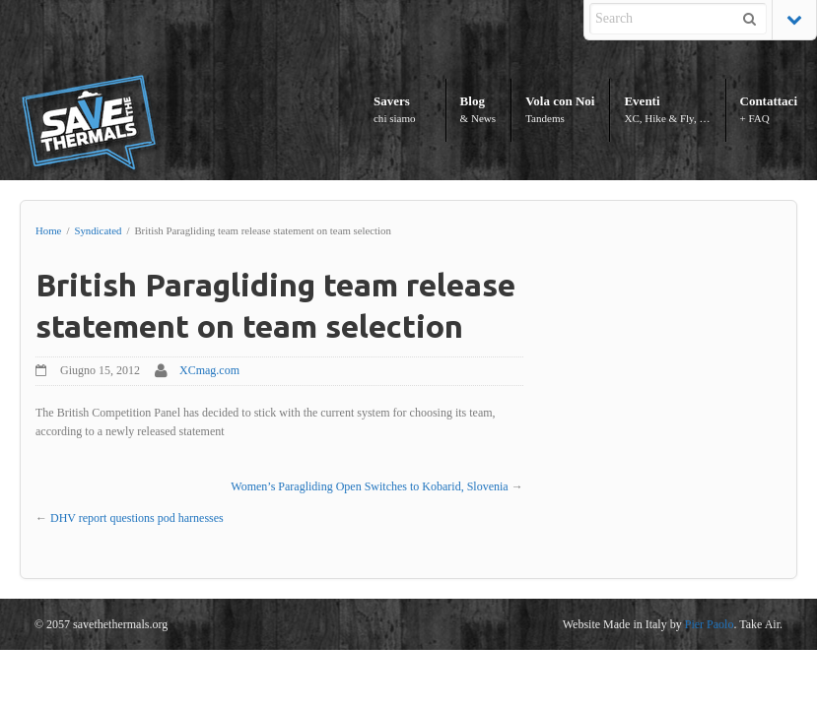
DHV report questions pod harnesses (137, 518)
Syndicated (97, 230)
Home (48, 230)
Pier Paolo (709, 624)
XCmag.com (209, 370)
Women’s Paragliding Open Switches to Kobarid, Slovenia (369, 486)
